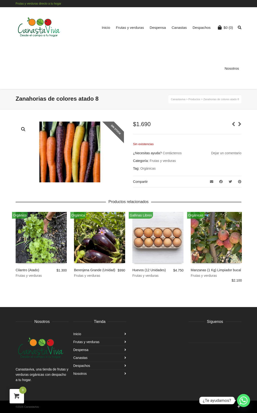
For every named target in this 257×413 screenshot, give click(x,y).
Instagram (241, 3)
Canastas (179, 27)
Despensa (158, 27)
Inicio (106, 27)
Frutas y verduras (130, 27)
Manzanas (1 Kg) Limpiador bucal (216, 270)
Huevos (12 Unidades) (149, 270)
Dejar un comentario (226, 153)
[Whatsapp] (243, 400)
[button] (23, 129)
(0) (225, 27)
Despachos (202, 27)
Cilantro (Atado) (27, 270)
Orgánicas (148, 168)
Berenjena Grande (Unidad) (94, 270)
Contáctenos (172, 153)
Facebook (234, 3)
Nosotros (232, 68)
